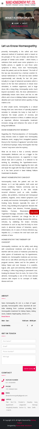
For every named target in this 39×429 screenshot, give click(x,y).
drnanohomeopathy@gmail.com (16, 396)
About (24, 23)
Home (15, 23)
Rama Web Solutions (24, 426)
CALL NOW (34, 212)
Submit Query (29, 369)
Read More (6, 316)
